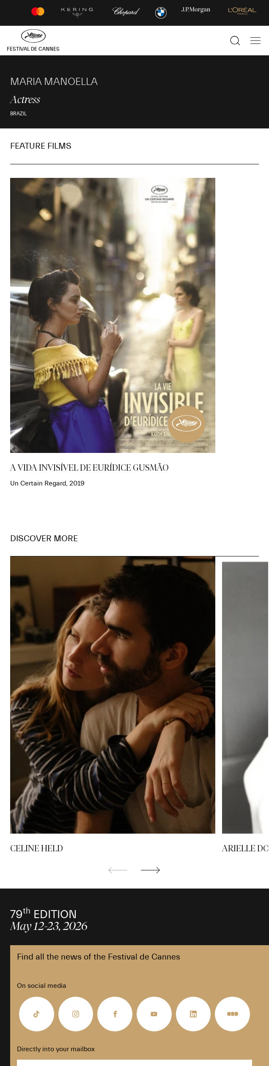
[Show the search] (235, 40)
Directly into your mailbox (56, 1049)
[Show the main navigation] (255, 40)
